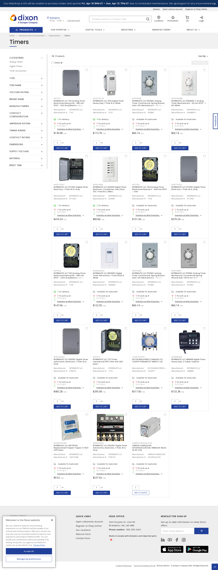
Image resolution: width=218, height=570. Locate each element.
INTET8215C (98, 443)
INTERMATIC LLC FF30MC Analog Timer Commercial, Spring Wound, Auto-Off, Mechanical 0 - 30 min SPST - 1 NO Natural (148, 276)
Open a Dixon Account (172, 9)
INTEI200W (98, 184)
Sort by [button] (202, 56)
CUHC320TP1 (138, 357)
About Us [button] (192, 29)
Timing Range (18, 130)
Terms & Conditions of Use (144, 565)
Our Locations (83, 530)
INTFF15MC (176, 271)
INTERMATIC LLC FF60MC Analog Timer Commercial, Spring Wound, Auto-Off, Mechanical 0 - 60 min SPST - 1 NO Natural (148, 104)
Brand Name (17, 99)
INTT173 (96, 357)
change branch (74, 20)
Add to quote (140, 493)
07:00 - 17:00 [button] (56, 20)
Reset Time (16, 165)
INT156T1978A (60, 443)
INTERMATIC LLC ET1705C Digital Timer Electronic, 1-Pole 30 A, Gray (188, 188)
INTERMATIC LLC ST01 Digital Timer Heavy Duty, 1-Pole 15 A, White (108, 102)
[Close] (52, 520)
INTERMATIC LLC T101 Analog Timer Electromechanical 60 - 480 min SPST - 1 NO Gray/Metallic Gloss (69, 103)
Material (15, 158)
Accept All (29, 551)
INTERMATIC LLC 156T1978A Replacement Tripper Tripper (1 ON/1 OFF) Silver (71, 447)
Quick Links (83, 516)
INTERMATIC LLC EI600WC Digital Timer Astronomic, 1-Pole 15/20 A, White (108, 275)
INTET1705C (176, 184)
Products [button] (26, 29)
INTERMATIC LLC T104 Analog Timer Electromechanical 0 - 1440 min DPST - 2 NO (149, 189)
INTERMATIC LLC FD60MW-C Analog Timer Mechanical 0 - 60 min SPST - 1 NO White (188, 103)
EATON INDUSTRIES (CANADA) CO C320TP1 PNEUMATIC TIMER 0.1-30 (147, 360)
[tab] (26, 58)
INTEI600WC (99, 271)
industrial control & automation (32, 35)
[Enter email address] (177, 531)
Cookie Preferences (124, 566)
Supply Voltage (19, 151)
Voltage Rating (19, 92)
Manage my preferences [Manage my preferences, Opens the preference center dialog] (29, 559)
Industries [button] (127, 29)
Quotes (156, 9)
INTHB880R (176, 357)
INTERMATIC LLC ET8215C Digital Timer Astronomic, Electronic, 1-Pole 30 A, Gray (110, 447)
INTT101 (57, 98)
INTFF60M (136, 98)
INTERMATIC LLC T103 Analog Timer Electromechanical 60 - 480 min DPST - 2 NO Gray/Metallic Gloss (70, 275)
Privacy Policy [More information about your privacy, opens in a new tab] (39, 545)
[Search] (120, 19)
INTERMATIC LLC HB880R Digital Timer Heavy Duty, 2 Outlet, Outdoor (188, 360)
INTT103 (57, 271)
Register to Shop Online (196, 9)
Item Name (15, 85)
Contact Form (83, 538)
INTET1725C (59, 184)
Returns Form (83, 534)
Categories (17, 57)
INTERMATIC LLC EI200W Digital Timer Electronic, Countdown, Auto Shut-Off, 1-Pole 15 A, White (109, 189)
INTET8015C (59, 357)
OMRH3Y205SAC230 (142, 443)
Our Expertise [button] (59, 29)
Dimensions (16, 144)
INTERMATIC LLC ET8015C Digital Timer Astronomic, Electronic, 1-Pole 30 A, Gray (71, 361)
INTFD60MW (177, 98)
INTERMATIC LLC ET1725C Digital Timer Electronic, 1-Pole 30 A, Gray (71, 188)
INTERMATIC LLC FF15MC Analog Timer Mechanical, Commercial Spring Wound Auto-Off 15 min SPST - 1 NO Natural (188, 276)
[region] (29, 542)
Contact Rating (20, 137)
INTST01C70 (98, 98)
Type (12, 78)
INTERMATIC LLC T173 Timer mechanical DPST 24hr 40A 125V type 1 (108, 361)
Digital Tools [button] (94, 29)
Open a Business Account (89, 521)
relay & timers (54, 35)
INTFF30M (136, 271)
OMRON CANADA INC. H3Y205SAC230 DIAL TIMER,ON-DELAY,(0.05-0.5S (149, 447)
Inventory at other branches (69, 129)
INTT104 (135, 184)
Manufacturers (161, 29)
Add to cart (62, 148)
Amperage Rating (20, 123)
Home (12, 35)
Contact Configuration (19, 115)
